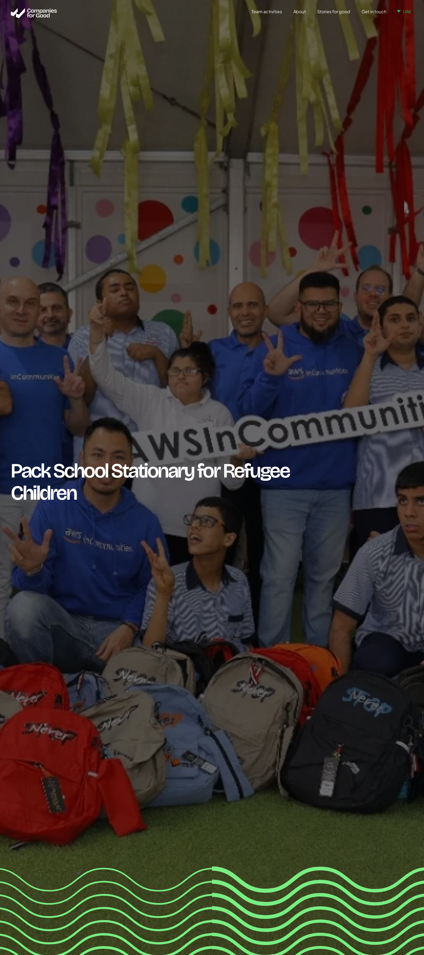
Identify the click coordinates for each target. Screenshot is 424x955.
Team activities (266, 11)
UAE (407, 11)
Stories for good (333, 11)
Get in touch (374, 11)
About (299, 11)
